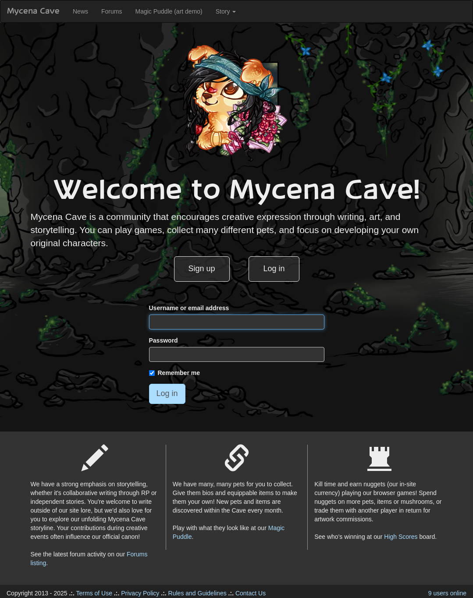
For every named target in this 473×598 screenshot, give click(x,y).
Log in (274, 268)
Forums (111, 11)
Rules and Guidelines (197, 593)
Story (226, 11)
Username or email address (189, 307)
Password (163, 340)
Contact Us (250, 593)
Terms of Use (94, 593)
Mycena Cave (33, 11)
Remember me (174, 372)
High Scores (400, 536)
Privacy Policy (140, 593)
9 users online (447, 593)
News (80, 11)
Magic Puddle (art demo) (168, 11)
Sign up (201, 268)
